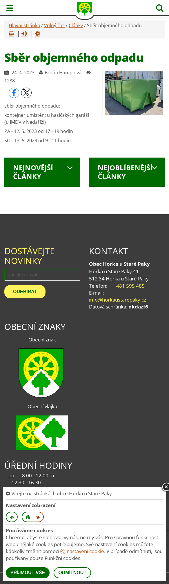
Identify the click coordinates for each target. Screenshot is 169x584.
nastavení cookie (82, 551)
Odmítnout (72, 572)
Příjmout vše (27, 572)
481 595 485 (130, 285)
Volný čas (54, 25)
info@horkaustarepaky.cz (117, 299)
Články (76, 25)
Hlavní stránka (24, 25)
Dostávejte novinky (29, 256)
